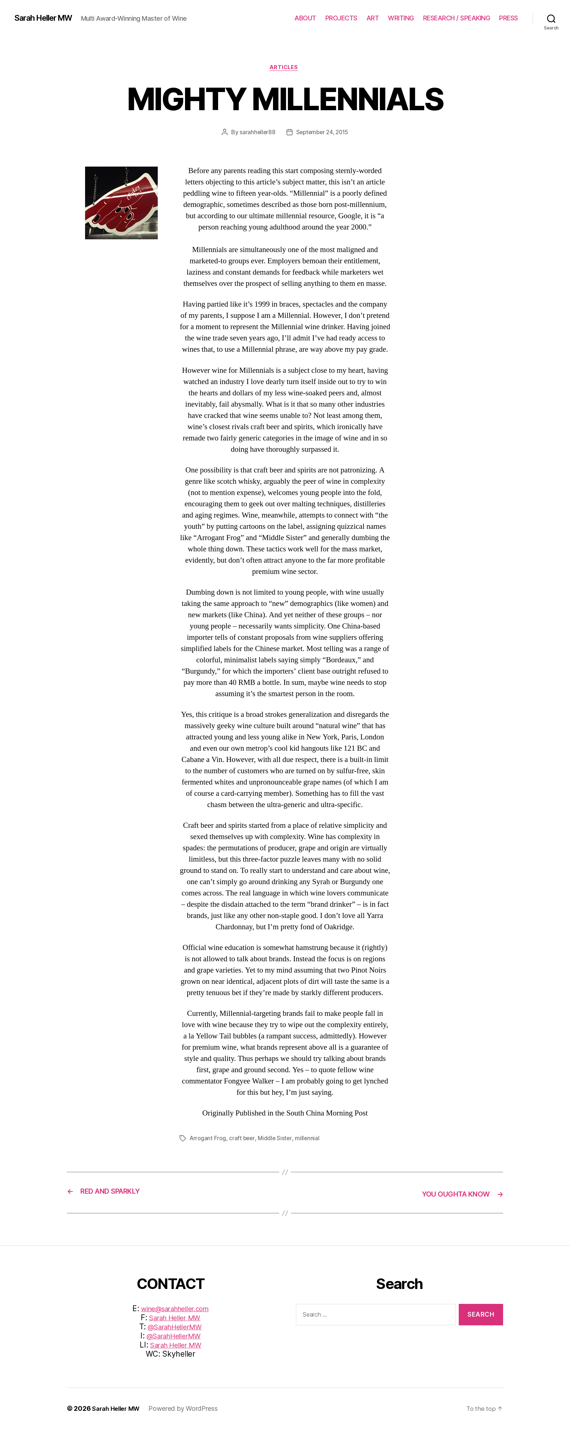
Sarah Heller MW (48, 18)
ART (372, 18)
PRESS (508, 18)
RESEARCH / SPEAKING (456, 18)
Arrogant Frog (209, 1139)
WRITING (401, 18)
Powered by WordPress (188, 1408)
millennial (310, 1139)
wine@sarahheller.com (175, 1308)
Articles (285, 68)
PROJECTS (341, 18)
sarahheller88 (255, 133)
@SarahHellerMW (174, 1326)
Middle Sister (277, 1139)
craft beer (243, 1139)
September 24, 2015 (322, 133)
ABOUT (305, 18)
